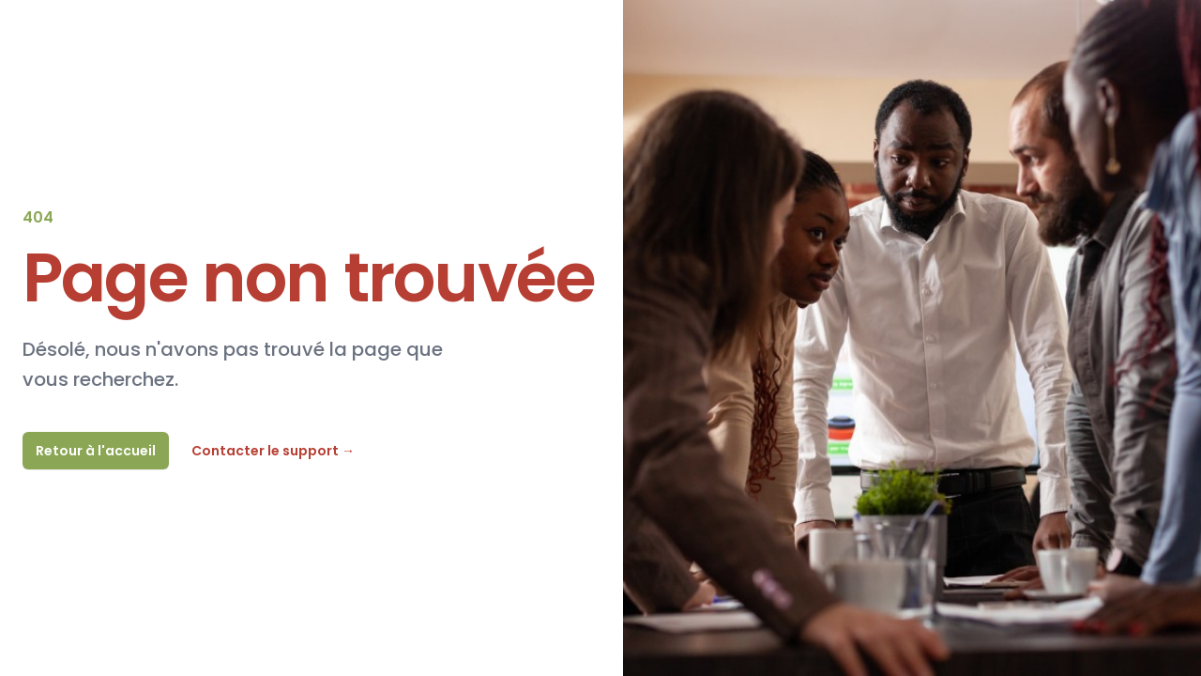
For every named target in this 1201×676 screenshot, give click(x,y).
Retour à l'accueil (96, 450)
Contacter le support (273, 450)
